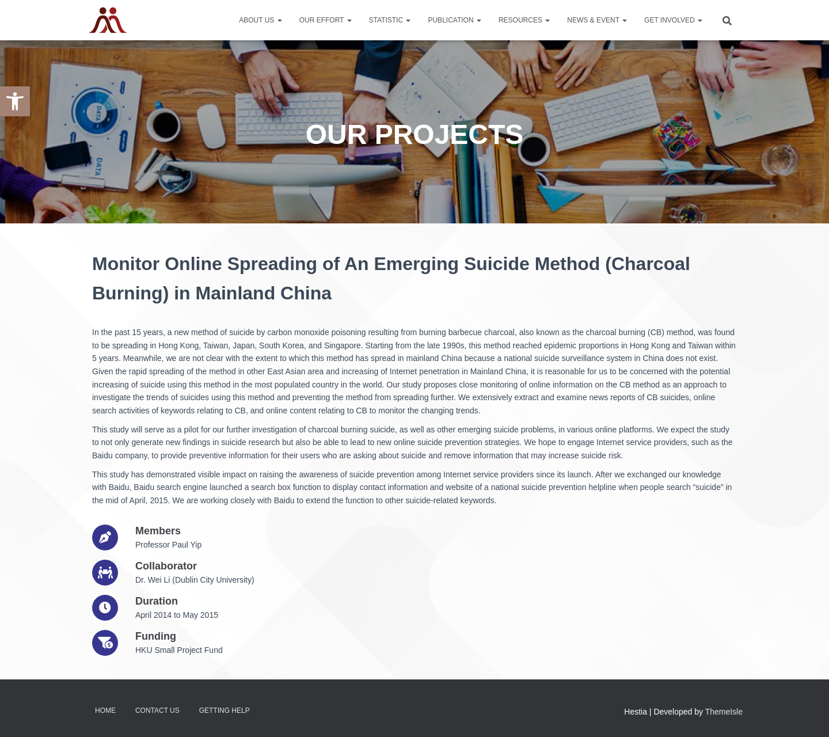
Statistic (390, 20)
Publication (454, 20)
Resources (524, 20)
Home (105, 710)
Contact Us (157, 710)
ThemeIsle (724, 711)
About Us (260, 20)
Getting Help (224, 710)
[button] (15, 101)
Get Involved (673, 20)
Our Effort (325, 20)
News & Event (597, 20)
